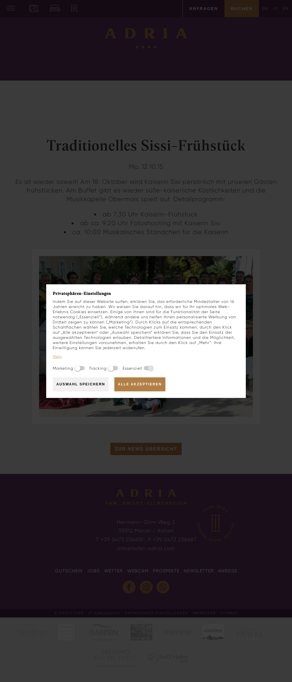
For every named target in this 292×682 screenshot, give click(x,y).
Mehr (57, 357)
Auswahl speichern (80, 384)
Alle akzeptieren (140, 384)
